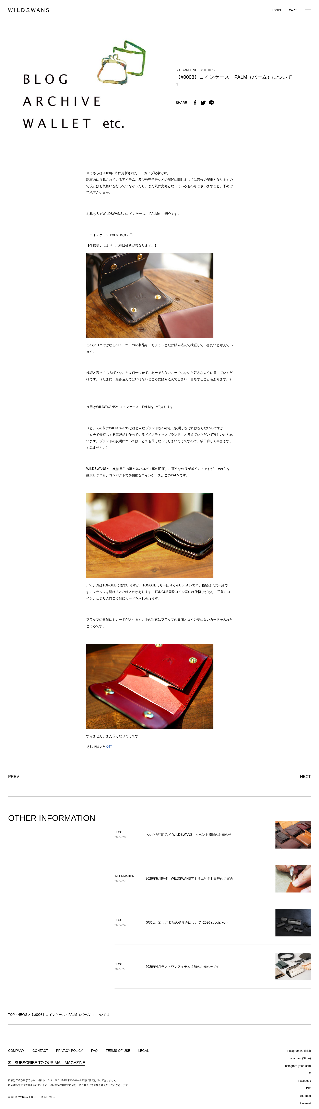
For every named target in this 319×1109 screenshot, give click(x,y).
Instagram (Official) (299, 1050)
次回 (109, 746)
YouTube (305, 1095)
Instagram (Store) (300, 1058)
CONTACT (40, 1050)
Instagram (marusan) (297, 1065)
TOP (11, 1014)
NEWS (22, 1014)
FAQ (94, 1050)
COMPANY (16, 1050)
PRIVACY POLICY (69, 1050)
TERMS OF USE (118, 1050)
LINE (308, 1088)
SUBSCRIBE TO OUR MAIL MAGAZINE (46, 1063)
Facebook (304, 1080)
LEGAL (143, 1050)
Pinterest (305, 1103)
